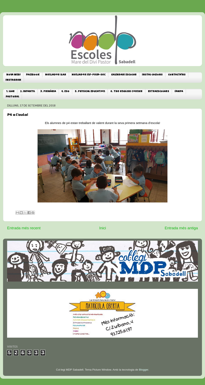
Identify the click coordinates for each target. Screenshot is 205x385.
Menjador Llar (55, 75)
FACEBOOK (33, 75)
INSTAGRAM (13, 80)
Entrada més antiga (181, 228)
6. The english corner (126, 91)
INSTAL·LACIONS (152, 75)
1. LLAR (10, 91)
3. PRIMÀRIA (48, 91)
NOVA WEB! (13, 75)
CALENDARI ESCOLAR (124, 75)
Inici (102, 228)
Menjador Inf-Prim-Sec (89, 75)
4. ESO (65, 91)
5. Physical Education (90, 91)
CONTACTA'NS (177, 75)
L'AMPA (179, 91)
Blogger (143, 369)
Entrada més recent (24, 228)
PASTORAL (12, 97)
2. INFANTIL (27, 91)
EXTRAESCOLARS (158, 91)
